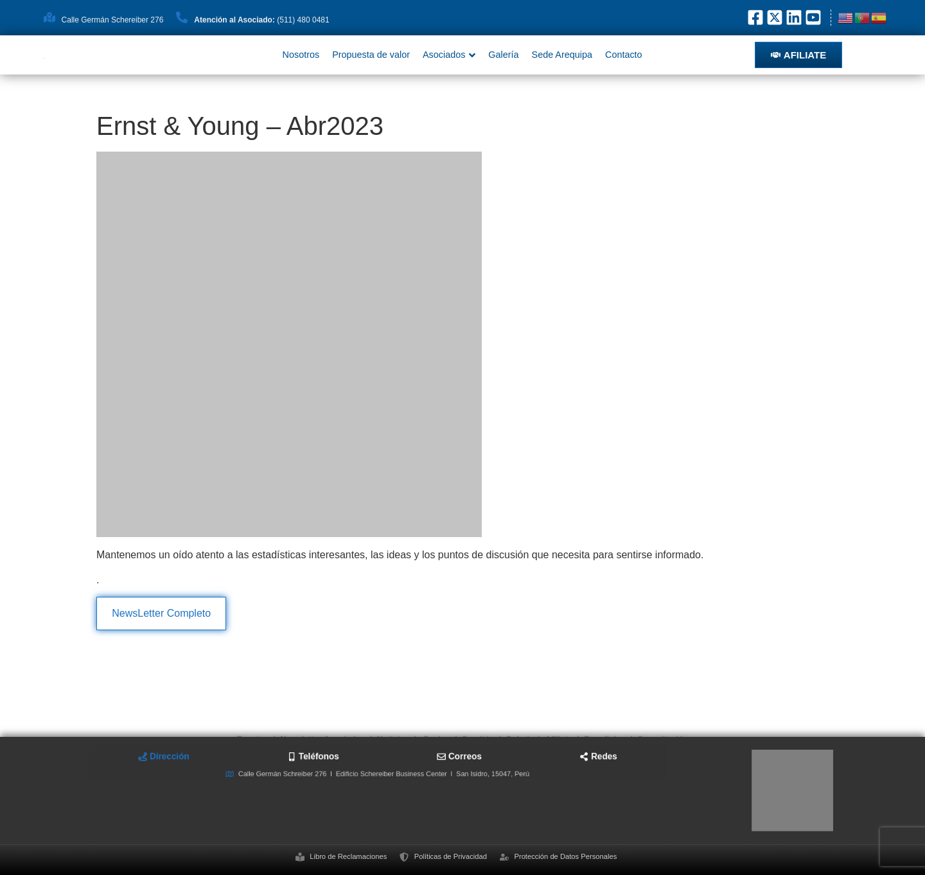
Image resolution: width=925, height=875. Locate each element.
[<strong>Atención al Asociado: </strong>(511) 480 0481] (182, 17)
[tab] (282, 773)
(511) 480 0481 (261, 19)
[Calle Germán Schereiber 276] (49, 17)
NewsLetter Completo (161, 613)
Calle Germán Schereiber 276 (113, 19)
